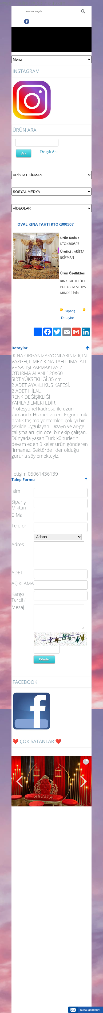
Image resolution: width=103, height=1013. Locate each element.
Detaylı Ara (49, 152)
